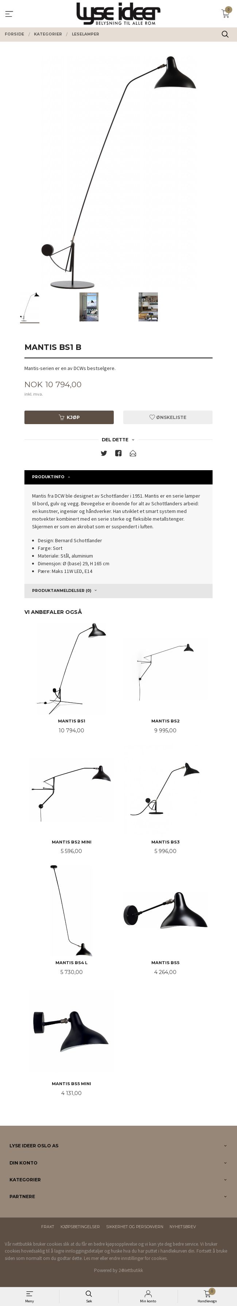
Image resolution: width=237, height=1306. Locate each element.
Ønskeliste (167, 417)
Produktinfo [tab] (48, 477)
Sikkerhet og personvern (134, 1226)
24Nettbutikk (130, 1270)
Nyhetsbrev (183, 1226)
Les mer (91, 1258)
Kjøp (69, 417)
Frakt (47, 1226)
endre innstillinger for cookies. (138, 1258)
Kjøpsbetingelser (80, 1226)
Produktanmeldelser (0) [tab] (61, 590)
